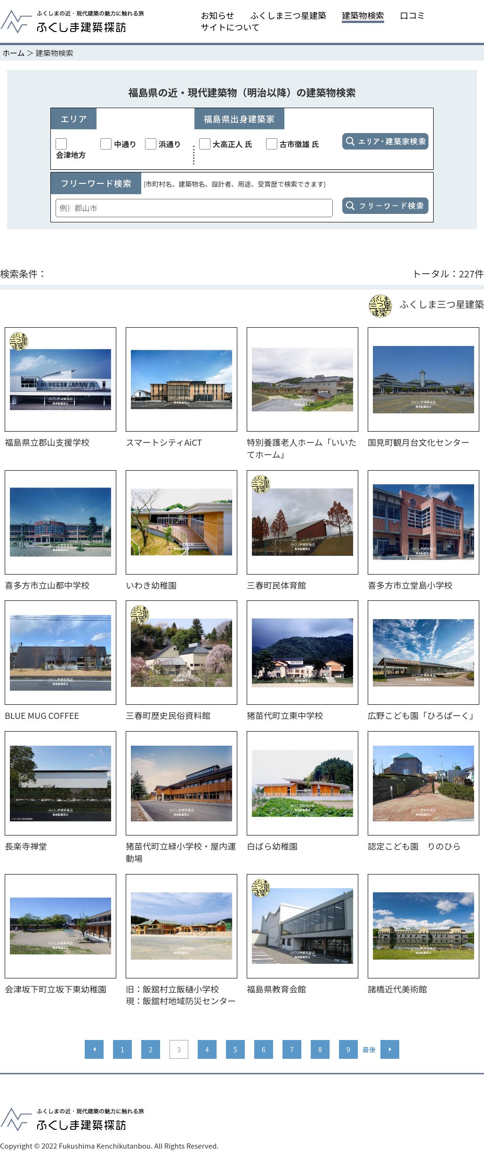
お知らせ (217, 15)
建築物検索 (363, 15)
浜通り (163, 144)
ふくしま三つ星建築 (288, 15)
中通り (118, 144)
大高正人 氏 (225, 144)
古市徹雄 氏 (292, 144)
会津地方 (71, 149)
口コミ (412, 15)
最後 (369, 1049)
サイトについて (230, 27)
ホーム (13, 52)
